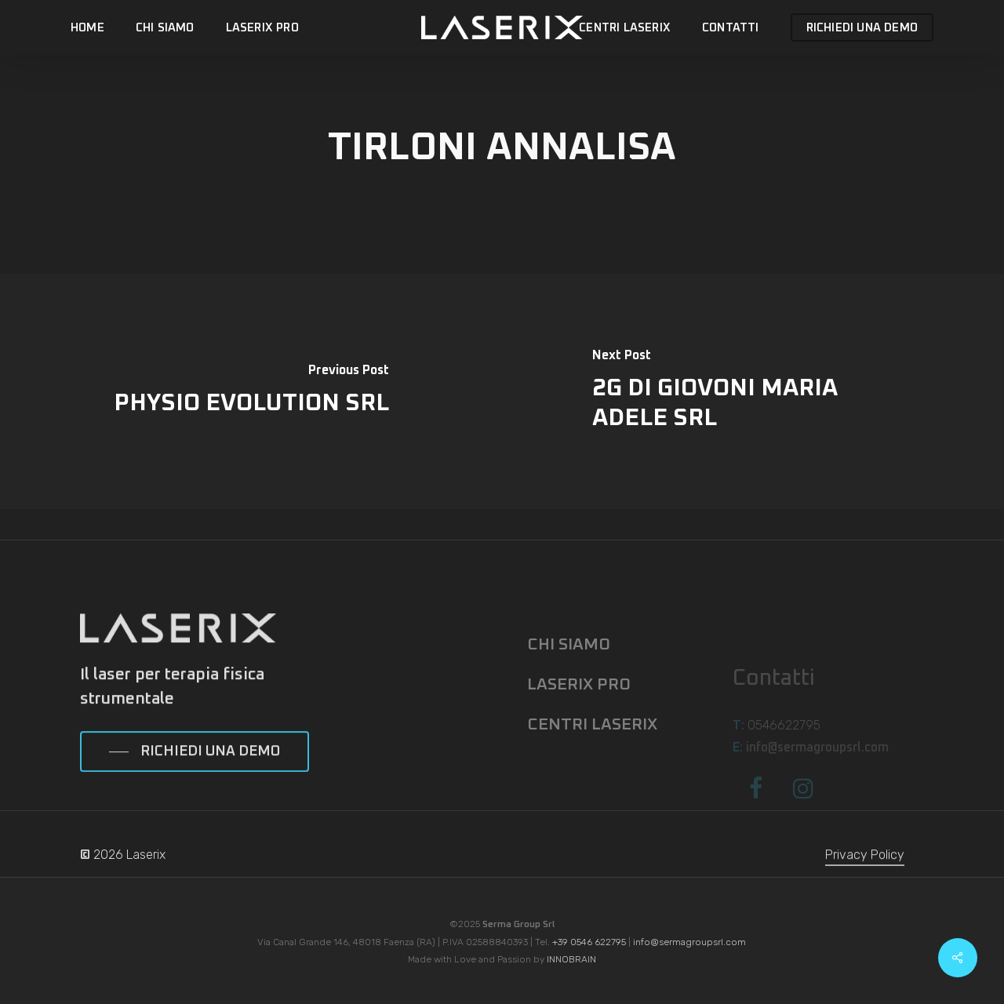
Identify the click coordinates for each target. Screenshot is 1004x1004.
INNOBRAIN (571, 959)
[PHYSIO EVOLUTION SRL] (251, 391)
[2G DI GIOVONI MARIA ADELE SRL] (753, 391)
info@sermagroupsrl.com (689, 942)
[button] (194, 777)
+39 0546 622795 (589, 942)
